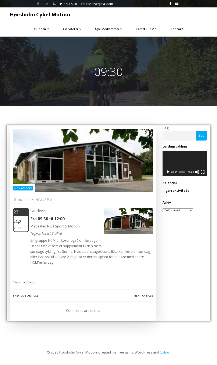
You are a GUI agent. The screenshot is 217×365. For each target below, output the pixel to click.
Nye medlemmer (109, 29)
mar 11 (20, 199)
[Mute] (197, 172)
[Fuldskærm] (203, 172)
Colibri (165, 352)
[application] (185, 163)
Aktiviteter (72, 29)
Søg (166, 128)
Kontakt (177, 29)
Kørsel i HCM (147, 29)
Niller (36, 199)
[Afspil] (168, 172)
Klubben (42, 29)
